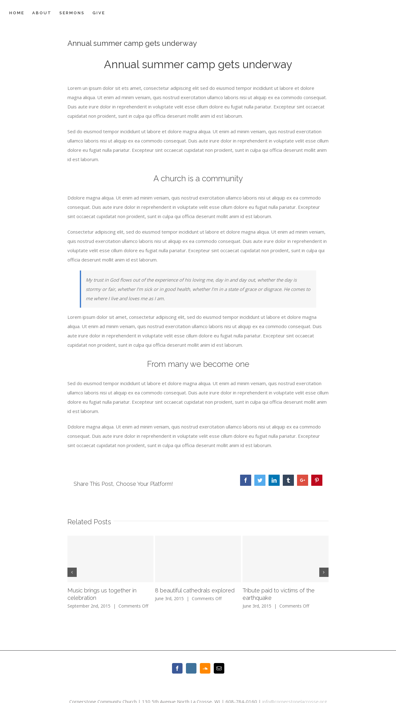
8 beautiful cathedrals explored (195, 590)
